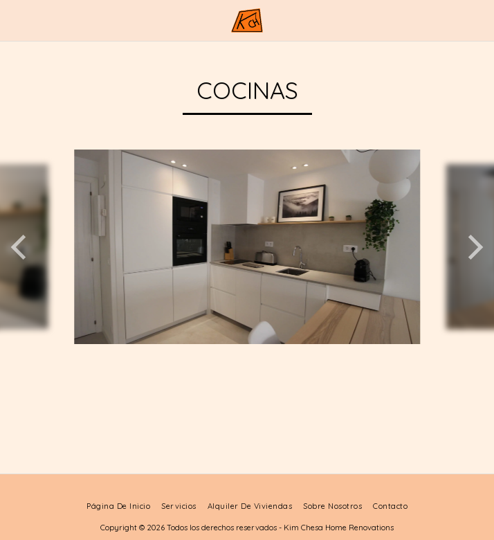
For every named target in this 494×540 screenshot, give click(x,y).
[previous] (21, 247)
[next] (473, 247)
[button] (15, 19)
